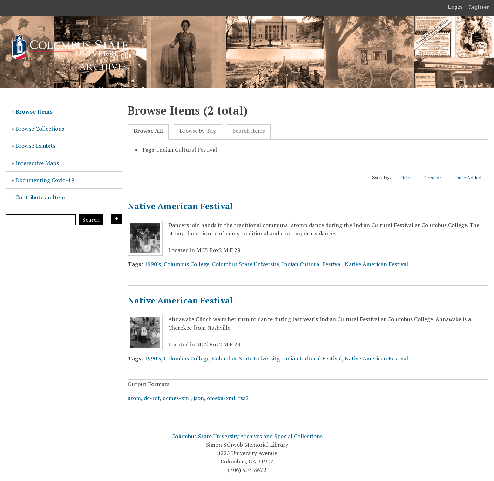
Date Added (471, 177)
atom (134, 398)
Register (478, 7)
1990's (152, 264)
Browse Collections (39, 128)
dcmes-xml (177, 398)
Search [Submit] (91, 220)
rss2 (243, 398)
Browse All (148, 131)
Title (408, 177)
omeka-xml (221, 398)
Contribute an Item (40, 197)
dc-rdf (152, 398)
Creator (436, 177)
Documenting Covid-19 (44, 180)
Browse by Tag (198, 131)
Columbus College (186, 264)
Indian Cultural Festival (312, 264)
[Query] (41, 219)
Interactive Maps (37, 163)
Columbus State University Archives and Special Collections (247, 436)
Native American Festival (180, 206)
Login (455, 7)
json (199, 398)
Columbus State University (245, 264)
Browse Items (34, 111)
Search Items (249, 131)
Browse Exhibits (35, 146)
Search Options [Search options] (116, 219)
